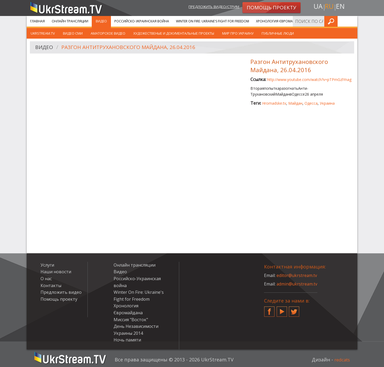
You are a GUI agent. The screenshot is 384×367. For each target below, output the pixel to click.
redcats (341, 359)
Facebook (269, 309)
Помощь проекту (59, 299)
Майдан (295, 103)
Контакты (51, 285)
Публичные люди (278, 33)
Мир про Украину (238, 33)
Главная (37, 21)
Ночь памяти (127, 340)
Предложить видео (61, 292)
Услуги (317, 21)
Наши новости (56, 272)
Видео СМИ (73, 33)
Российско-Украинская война (141, 21)
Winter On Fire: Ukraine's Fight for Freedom (212, 21)
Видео (101, 21)
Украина (327, 103)
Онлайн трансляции (70, 21)
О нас (46, 279)
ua (317, 7)
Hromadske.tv (274, 103)
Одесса (311, 103)
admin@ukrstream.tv (297, 284)
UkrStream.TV (43, 33)
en (341, 7)
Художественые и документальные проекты (173, 33)
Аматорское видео (108, 33)
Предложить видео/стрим (209, 7)
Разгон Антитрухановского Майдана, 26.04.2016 (132, 47)
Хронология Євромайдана (280, 21)
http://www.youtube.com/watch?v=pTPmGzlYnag (309, 79)
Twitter (294, 309)
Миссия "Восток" (131, 320)
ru (329, 7)
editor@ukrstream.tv (297, 275)
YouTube (282, 309)
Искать (351, 21)
